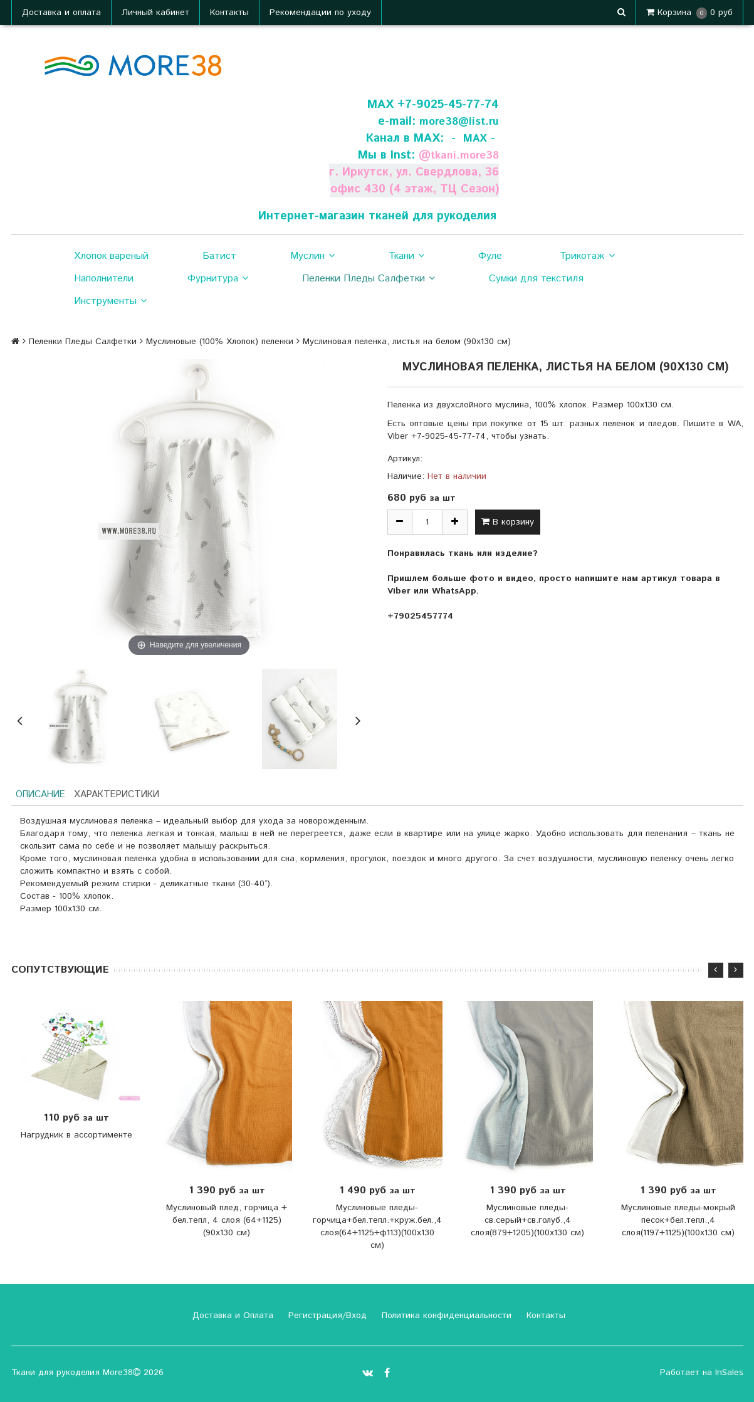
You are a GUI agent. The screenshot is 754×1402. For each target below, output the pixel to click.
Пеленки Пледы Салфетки (368, 279)
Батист (219, 256)
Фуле (490, 256)
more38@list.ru (455, 121)
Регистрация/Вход (326, 1317)
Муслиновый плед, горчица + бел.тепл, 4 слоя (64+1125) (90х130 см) (226, 1222)
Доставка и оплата (61, 12)
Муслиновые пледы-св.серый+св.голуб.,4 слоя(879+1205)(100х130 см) (527, 1222)
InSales (729, 1374)
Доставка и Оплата (231, 1317)
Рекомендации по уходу (320, 12)
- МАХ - (472, 138)
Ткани (406, 256)
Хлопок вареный (111, 256)
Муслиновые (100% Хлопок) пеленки (219, 341)
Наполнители (104, 278)
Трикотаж (587, 256)
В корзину (507, 522)
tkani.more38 (462, 155)
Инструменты (110, 301)
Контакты (229, 12)
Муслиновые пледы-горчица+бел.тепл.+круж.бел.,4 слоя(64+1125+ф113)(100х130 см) (377, 1228)
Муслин (312, 256)
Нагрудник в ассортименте (76, 1137)
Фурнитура (217, 279)
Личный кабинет (155, 12)
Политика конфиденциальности (445, 1317)
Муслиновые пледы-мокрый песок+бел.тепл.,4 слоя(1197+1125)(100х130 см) (678, 1222)
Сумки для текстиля (536, 278)
